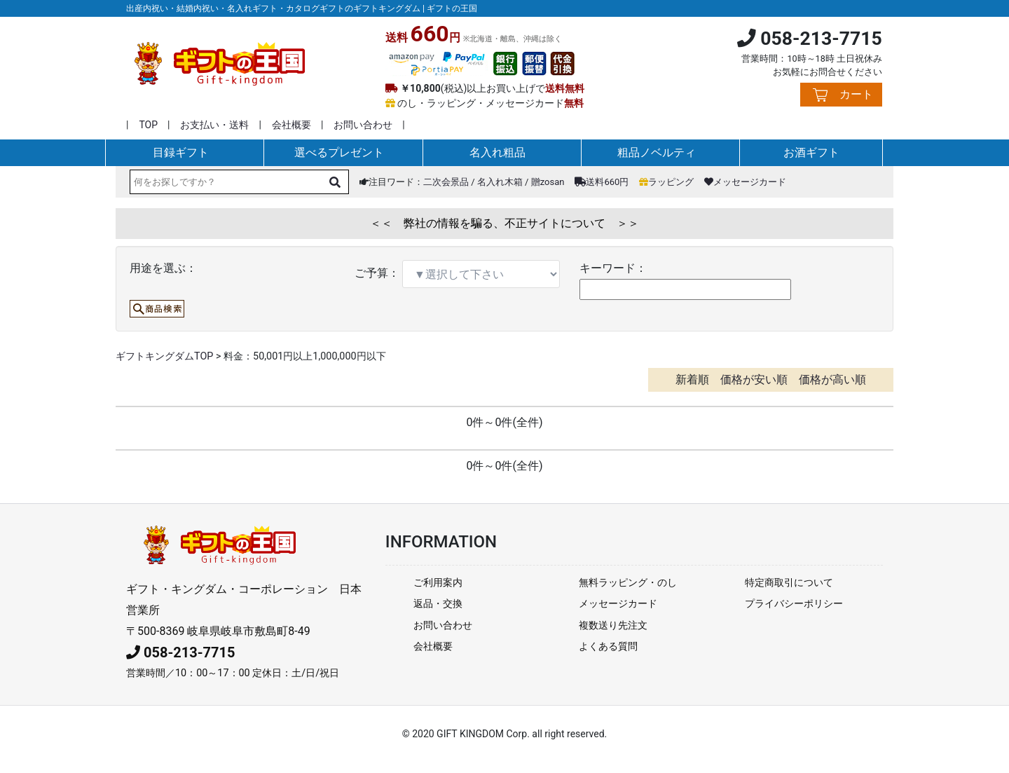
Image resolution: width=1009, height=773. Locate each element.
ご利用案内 (437, 583)
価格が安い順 (754, 379)
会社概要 (291, 124)
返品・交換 (437, 604)
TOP (148, 124)
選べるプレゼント (339, 152)
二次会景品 (446, 182)
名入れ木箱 (500, 182)
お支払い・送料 (214, 124)
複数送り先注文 (613, 625)
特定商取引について (789, 583)
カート (856, 94)
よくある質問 (608, 646)
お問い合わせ (363, 124)
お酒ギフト (811, 152)
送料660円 (602, 182)
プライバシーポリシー (794, 604)
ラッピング (666, 182)
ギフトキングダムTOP (164, 356)
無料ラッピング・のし (628, 583)
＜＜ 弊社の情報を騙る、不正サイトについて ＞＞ (504, 223)
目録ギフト (181, 152)
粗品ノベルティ (656, 152)
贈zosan (548, 182)
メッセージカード (745, 182)
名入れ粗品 (497, 152)
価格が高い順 (832, 379)
